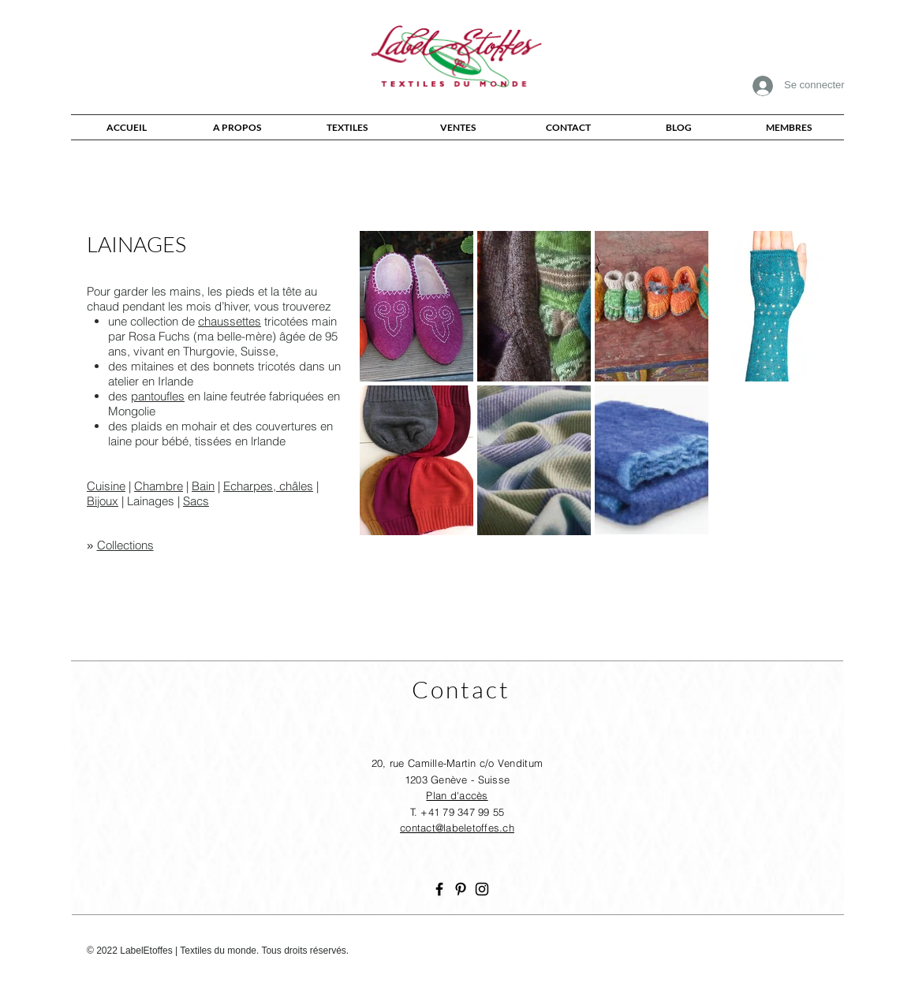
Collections (125, 545)
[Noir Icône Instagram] (482, 889)
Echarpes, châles (268, 485)
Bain (203, 485)
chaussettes (229, 321)
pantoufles (158, 396)
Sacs (196, 500)
